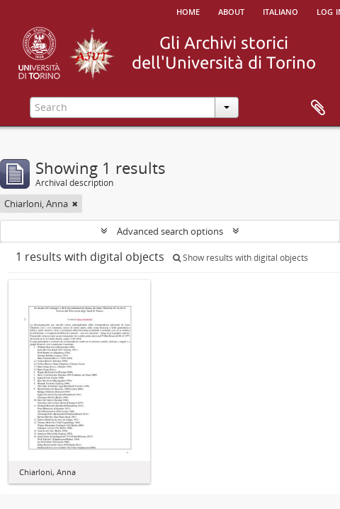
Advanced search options (170, 231)
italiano (280, 10)
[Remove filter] (75, 204)
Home (188, 10)
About (231, 10)
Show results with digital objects (240, 258)
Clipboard (318, 108)
